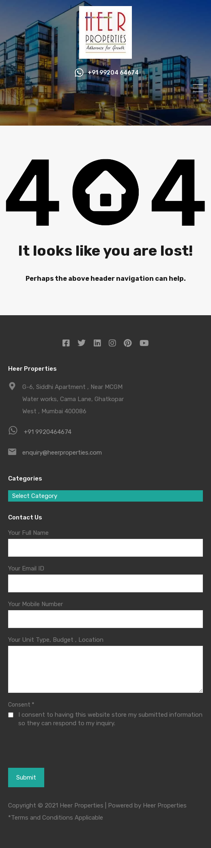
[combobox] (105, 496)
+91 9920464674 (47, 432)
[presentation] (52, 747)
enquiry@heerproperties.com (62, 452)
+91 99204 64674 (113, 73)
